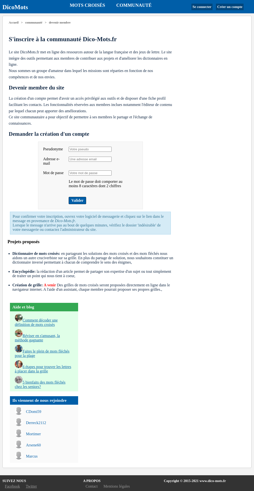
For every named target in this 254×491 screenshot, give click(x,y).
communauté (33, 22)
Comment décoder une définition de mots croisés (36, 322)
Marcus (32, 456)
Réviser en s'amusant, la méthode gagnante (37, 338)
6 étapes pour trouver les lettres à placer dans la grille (43, 369)
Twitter (31, 486)
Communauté (134, 5)
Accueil (14, 22)
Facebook (12, 486)
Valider (77, 200)
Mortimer (33, 434)
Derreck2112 (36, 423)
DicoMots (15, 7)
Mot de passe (53, 173)
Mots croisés (87, 5)
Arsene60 (33, 445)
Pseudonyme (53, 149)
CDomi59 (33, 412)
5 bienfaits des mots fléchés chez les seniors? (40, 384)
